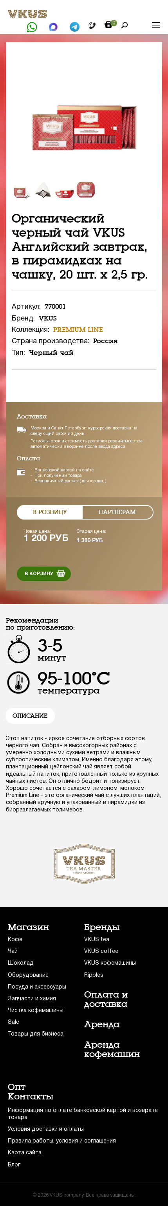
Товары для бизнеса (35, 1034)
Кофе (15, 939)
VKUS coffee (101, 951)
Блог (14, 1165)
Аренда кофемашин (112, 1049)
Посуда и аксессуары (37, 987)
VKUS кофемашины (110, 963)
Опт (16, 1087)
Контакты (31, 1096)
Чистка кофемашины (35, 1010)
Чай (13, 951)
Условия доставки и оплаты (46, 1129)
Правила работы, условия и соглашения (62, 1141)
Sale (13, 1022)
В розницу (50, 512)
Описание (30, 716)
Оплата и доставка (106, 999)
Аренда (101, 1024)
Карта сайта (25, 1152)
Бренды (102, 927)
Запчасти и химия (32, 998)
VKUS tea (96, 939)
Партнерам (117, 512)
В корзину (39, 574)
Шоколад (21, 963)
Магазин (28, 927)
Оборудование (28, 975)
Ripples (93, 975)
